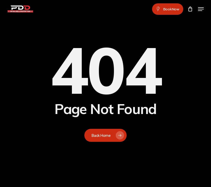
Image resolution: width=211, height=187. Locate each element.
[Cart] (190, 9)
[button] (201, 9)
